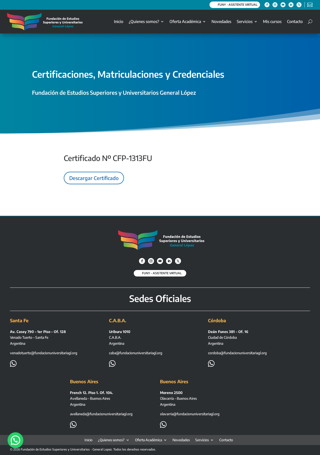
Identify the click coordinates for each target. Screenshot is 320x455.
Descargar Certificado (93, 178)
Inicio (118, 21)
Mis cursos (272, 21)
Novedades (221, 21)
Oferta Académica (185, 21)
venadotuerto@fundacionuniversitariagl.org (43, 353)
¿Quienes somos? (144, 21)
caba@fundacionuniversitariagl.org (135, 353)
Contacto (295, 21)
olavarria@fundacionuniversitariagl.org (190, 414)
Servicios (244, 21)
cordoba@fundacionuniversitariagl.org (237, 353)
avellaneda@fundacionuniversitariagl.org (101, 414)
